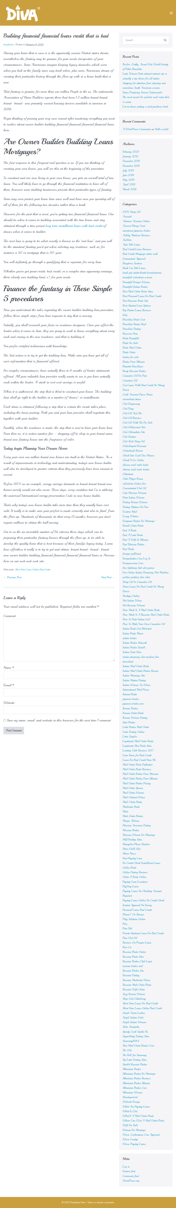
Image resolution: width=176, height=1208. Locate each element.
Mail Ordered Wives (134, 797)
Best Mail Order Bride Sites (138, 291)
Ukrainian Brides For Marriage (139, 1074)
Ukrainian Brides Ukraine (136, 1083)
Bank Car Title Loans (134, 268)
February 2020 (131, 152)
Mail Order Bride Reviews (137, 769)
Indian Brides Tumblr (134, 647)
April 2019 (129, 184)
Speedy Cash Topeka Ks (135, 1031)
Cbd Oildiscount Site (134, 427)
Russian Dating (131, 975)
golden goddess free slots (136, 577)
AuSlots (127, 240)
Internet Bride (130, 694)
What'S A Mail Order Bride (138, 1116)
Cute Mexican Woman (134, 493)
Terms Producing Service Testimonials (142, 92)
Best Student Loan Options (137, 305)
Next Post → (108, 577)
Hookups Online (131, 596)
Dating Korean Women (135, 502)
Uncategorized (130, 1097)
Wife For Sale (130, 1125)
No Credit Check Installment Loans (141, 863)
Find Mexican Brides (133, 544)
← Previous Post (12, 577)
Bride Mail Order (132, 347)
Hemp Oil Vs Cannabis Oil (137, 582)
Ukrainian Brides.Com (135, 1088)
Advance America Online (136, 221)
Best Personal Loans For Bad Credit (142, 296)
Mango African (131, 821)
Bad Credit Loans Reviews (137, 249)
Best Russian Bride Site (135, 301)
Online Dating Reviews (135, 872)
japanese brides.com (133, 703)
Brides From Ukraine (134, 362)
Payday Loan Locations (135, 882)
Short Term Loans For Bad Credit (140, 1003)
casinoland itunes (132, 399)
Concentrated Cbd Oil (134, 488)
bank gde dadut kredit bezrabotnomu (142, 272)
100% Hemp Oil (131, 212)
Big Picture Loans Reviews (137, 310)
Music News (129, 853)
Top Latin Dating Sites (134, 1060)
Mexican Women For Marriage (139, 835)
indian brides (129, 638)
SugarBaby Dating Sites (136, 1036)
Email (8, 685)
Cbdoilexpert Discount (134, 446)
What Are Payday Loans (136, 1106)
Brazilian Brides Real (134, 324)
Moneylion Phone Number (136, 844)
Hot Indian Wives (132, 600)
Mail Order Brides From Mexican (140, 774)
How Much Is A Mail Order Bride (141, 610)
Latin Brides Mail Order (136, 727)
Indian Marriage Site (134, 675)
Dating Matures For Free (135, 507)
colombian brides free (134, 483)
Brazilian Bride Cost (134, 319)
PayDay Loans (131, 886)
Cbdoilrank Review (133, 450)
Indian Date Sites (132, 652)
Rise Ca (127, 947)
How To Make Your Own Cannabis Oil (144, 624)
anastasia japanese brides (136, 230)
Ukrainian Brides (132, 1069)
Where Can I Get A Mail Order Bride (143, 1120)
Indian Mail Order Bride (136, 666)
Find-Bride (128, 549)
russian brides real (133, 966)
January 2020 (130, 156)
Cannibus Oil (130, 380)
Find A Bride (129, 530)
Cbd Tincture (129, 437)
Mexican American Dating (137, 825)
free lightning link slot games (138, 568)
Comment (9, 616)
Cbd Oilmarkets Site (134, 432)
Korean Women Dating (135, 718)
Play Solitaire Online (134, 919)
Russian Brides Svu (133, 970)
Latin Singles (130, 736)
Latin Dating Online (133, 732)
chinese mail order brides (136, 469)
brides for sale (130, 357)
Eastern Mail (130, 511)
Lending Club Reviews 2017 (138, 750)
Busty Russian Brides (134, 371)
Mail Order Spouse (133, 788)
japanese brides (131, 699)
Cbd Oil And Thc (132, 413)
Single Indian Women (134, 1022)
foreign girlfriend (132, 553)
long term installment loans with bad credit (73, 226)
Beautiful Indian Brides (135, 287)
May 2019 (128, 180)
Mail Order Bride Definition (137, 764)
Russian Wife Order (134, 989)
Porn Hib (127, 928)
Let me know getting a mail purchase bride (145, 106)
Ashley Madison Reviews (136, 235)
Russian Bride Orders (134, 952)
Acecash (127, 216)
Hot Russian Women (134, 605)
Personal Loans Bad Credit (137, 910)
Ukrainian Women (132, 1092)
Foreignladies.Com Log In (136, 558)
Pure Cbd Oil (130, 938)
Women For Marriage (134, 1130)
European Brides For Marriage (139, 521)
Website (8, 703)
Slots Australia (131, 1027)
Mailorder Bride (131, 807)
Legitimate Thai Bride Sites (137, 746)
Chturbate (128, 474)
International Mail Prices (136, 689)
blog (125, 315)
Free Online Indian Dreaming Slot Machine (145, 572)
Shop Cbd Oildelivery (134, 999)
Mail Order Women (133, 792)
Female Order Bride (133, 525)
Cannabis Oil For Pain (135, 376)
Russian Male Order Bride (137, 985)
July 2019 (128, 170)
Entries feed (129, 1171)
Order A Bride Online (134, 877)
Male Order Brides (133, 816)
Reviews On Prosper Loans (137, 942)
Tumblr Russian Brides (135, 1064)
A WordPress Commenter (137, 129)
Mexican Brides (131, 830)
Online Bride (129, 867)
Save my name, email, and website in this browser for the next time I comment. (59, 720)
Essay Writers (130, 516)
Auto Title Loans (131, 244)
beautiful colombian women (137, 277)
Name (8, 667)
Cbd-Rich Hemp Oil (134, 441)
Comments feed (131, 1176)
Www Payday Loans (134, 1144)
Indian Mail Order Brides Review (140, 671)
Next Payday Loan (132, 858)
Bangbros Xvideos (132, 263)
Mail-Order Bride (132, 802)
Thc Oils (127, 1050)
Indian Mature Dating (134, 680)
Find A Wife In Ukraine (135, 540)
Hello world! (162, 129)
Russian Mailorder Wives (136, 980)
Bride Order (129, 352)
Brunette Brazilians (133, 366)
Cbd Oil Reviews (132, 418)
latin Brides (129, 722)
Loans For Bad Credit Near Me (139, 760)
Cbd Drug (128, 408)
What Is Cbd (130, 1111)
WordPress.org (131, 1180)
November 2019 (131, 166)
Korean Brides (130, 708)
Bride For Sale (130, 343)
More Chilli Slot (131, 849)
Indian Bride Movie (133, 633)
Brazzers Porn (130, 333)
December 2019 (131, 161)
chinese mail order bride (135, 465)
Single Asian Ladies (134, 1013)
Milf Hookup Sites (132, 839)
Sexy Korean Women (134, 994)
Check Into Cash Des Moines (138, 455)
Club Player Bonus (133, 479)
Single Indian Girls (133, 1017)
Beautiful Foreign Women (136, 282)
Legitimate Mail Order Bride (138, 741)
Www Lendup (130, 1139)
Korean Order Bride (133, 713)
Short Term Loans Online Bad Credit (32, 569)
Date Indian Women (133, 497)
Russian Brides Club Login (137, 961)
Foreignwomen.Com (133, 563)
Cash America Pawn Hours (137, 394)
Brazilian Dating (132, 329)
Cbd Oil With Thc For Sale (137, 422)
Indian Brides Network (135, 643)
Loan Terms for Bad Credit (137, 755)
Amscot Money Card (134, 226)
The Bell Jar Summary (134, 1055)
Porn (125, 924)
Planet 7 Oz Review (133, 914)
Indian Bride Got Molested (137, 628)
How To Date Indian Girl (136, 619)
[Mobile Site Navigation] (171, 13)
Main (125, 811)
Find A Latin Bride (133, 535)
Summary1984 (131, 1041)
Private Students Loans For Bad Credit (143, 933)
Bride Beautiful (131, 338)
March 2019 (129, 189)
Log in (126, 1166)
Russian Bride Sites (133, 957)
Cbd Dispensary (131, 404)
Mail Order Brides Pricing (137, 783)
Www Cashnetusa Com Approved (141, 1134)
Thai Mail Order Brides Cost (138, 1045)
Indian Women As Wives (136, 685)
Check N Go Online (133, 460)
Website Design (131, 1102)
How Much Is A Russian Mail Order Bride (146, 614)
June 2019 (128, 175)
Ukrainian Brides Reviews (136, 1078)
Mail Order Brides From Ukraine (140, 778)
